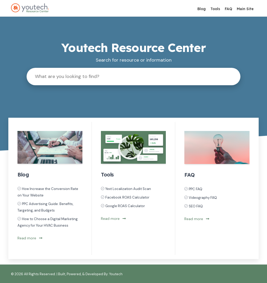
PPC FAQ (195, 189)
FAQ (228, 8)
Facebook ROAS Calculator (127, 197)
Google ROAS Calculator (125, 206)
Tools (215, 8)
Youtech (116, 274)
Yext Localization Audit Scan (128, 189)
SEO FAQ (196, 206)
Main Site (245, 8)
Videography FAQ (203, 197)
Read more (29, 238)
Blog (201, 8)
